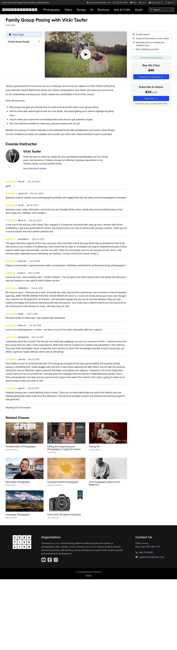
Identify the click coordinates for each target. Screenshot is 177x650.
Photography (51, 10)
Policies (88, 575)
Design (81, 10)
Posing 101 (94, 446)
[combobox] (161, 9)
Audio (139, 10)
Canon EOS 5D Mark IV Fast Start (64, 514)
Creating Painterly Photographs (62, 481)
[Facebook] (49, 560)
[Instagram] (55, 560)
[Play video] (86, 54)
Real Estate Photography (18, 481)
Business (103, 10)
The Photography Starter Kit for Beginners (104, 483)
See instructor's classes (34, 168)
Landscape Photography (18, 514)
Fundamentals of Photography (21, 446)
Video (68, 10)
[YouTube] (43, 560)
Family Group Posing (18, 41)
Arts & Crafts (122, 10)
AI (91, 10)
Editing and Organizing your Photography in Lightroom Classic (64, 448)
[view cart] (142, 2)
